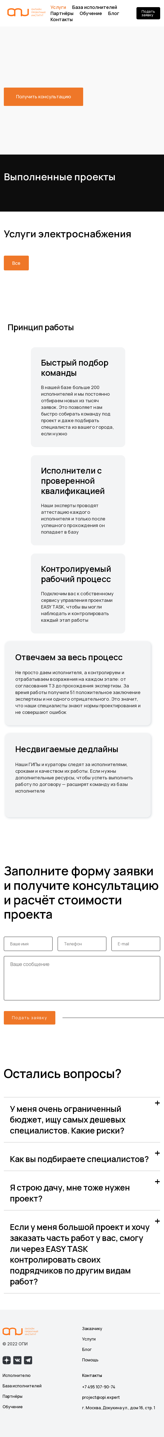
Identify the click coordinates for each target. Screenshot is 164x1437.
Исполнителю (17, 1375)
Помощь (90, 1360)
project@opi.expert (101, 1397)
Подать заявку (148, 13)
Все (16, 263)
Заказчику (92, 1328)
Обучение (91, 13)
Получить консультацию (43, 96)
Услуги (58, 7)
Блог (113, 13)
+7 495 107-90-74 (98, 1387)
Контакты (62, 19)
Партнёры (62, 13)
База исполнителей (94, 7)
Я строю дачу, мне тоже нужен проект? (70, 1193)
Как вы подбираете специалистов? (79, 1159)
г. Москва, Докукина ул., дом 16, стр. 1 (118, 1408)
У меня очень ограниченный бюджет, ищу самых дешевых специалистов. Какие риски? (67, 1119)
